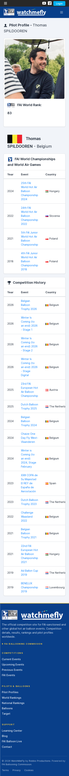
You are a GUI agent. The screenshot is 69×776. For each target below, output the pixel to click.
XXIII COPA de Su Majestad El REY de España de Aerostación (29, 483)
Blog (5, 736)
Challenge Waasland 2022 (27, 516)
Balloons (7, 708)
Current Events (11, 659)
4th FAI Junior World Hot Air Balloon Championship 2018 (29, 261)
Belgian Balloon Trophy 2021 (28, 533)
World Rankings (11, 697)
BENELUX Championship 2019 (29, 587)
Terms (5, 770)
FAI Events (8, 675)
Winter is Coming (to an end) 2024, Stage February (28, 458)
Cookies (28, 770)
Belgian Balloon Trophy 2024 (29, 421)
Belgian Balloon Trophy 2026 (29, 304)
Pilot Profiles (10, 692)
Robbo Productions (39, 761)
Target (6, 713)
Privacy (17, 770)
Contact (7, 746)
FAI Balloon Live (12, 741)
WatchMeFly (18, 761)
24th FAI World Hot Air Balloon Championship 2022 (29, 215)
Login (59, 3)
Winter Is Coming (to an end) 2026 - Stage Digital (29, 367)
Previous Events (12, 669)
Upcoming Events (13, 664)
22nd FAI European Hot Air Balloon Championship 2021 (29, 554)
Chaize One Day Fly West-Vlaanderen (29, 437)
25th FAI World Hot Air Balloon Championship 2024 (29, 191)
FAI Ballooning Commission (23, 644)
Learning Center (12, 730)
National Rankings (13, 703)
